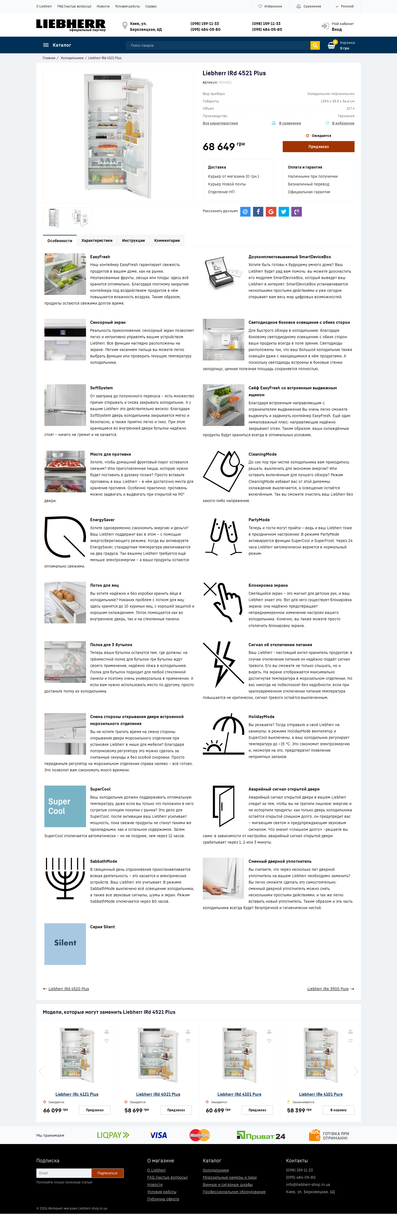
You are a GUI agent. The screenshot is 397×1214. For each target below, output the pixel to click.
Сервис (151, 6)
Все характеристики (220, 123)
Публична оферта (163, 1199)
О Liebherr (44, 6)
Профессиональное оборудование (234, 1192)
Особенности (60, 241)
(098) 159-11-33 (205, 23)
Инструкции (136, 241)
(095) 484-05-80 (206, 29)
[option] (54, 218)
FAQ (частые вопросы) (74, 6)
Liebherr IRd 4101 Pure (239, 1094)
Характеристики (98, 241)
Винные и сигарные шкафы (228, 1184)
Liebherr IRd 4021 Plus (158, 1094)
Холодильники (216, 1170)
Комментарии (170, 241)
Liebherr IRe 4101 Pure (321, 1094)
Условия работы (127, 6)
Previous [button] (41, 1071)
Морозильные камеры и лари (230, 1177)
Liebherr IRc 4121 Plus (76, 1094)
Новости (103, 6)
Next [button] (355, 1071)
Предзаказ (319, 146)
